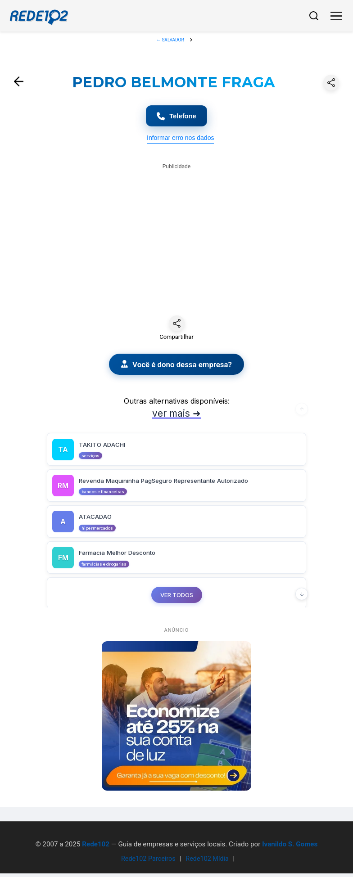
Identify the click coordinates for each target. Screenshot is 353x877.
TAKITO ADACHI (103, 448)
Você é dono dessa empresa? (176, 367)
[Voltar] (18, 82)
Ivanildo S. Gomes (289, 847)
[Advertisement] (176, 237)
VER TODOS (176, 601)
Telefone (177, 117)
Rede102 (95, 847)
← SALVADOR (170, 39)
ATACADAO (96, 522)
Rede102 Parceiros (148, 862)
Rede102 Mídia (207, 862)
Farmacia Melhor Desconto (122, 559)
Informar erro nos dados (180, 140)
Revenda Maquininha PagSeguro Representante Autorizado (174, 485)
